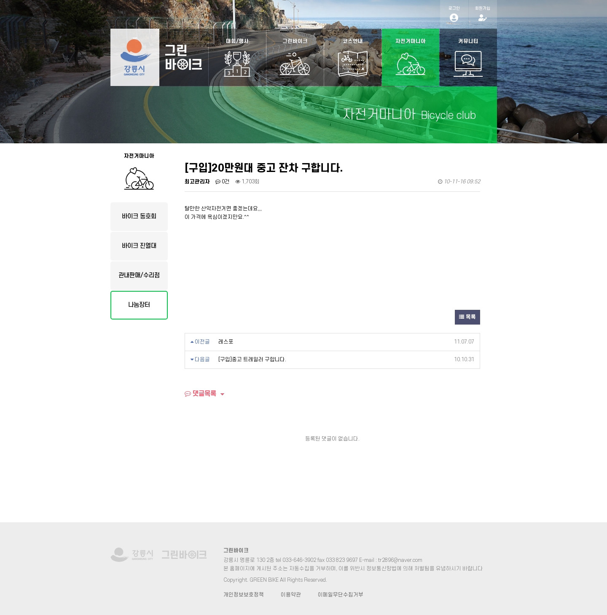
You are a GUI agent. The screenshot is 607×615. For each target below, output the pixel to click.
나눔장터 (139, 305)
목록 (467, 317)
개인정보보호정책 (243, 595)
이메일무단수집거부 (340, 595)
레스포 (226, 342)
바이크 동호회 (139, 216)
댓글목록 (200, 393)
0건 (222, 182)
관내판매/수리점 (139, 275)
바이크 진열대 (139, 246)
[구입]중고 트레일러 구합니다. (252, 360)
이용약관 (291, 595)
